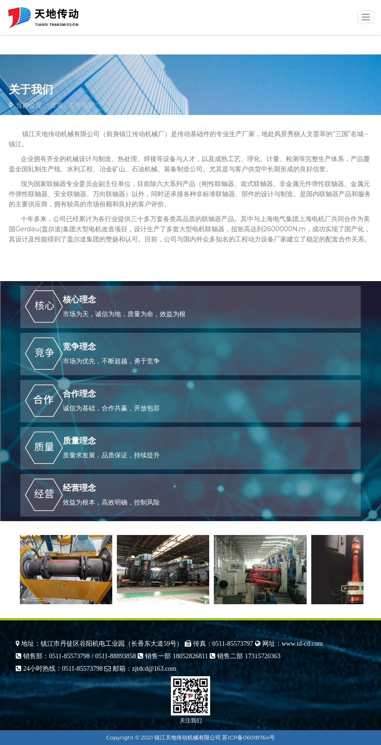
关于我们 (82, 105)
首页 (56, 105)
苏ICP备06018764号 (248, 737)
